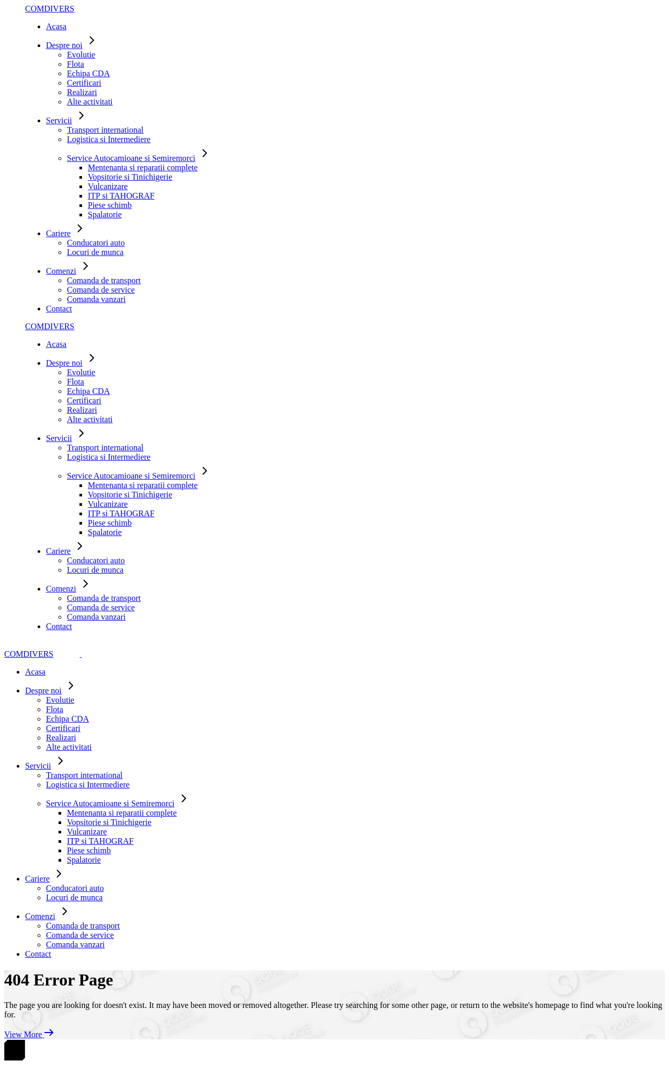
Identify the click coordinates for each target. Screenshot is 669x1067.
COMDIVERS (49, 8)
